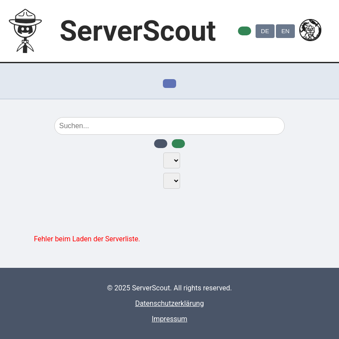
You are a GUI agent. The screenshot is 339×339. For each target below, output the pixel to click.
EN (285, 31)
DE (265, 31)
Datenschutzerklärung (169, 303)
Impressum (170, 319)
